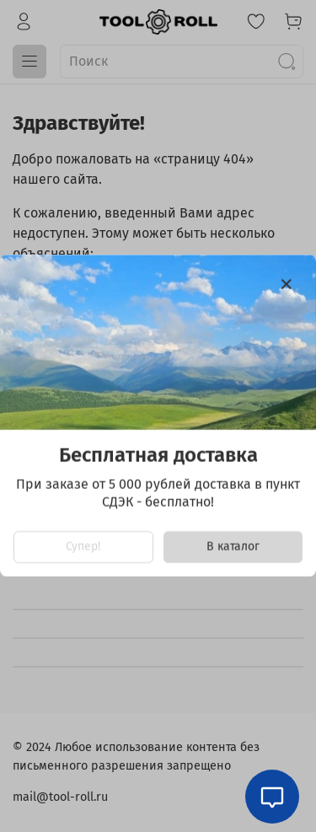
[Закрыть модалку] (286, 285)
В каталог (233, 547)
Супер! (83, 547)
